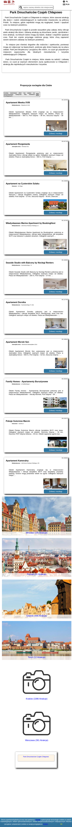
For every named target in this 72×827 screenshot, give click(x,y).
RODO (45, 824)
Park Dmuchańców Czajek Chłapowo (36, 757)
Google (37, 820)
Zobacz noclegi (55, 133)
